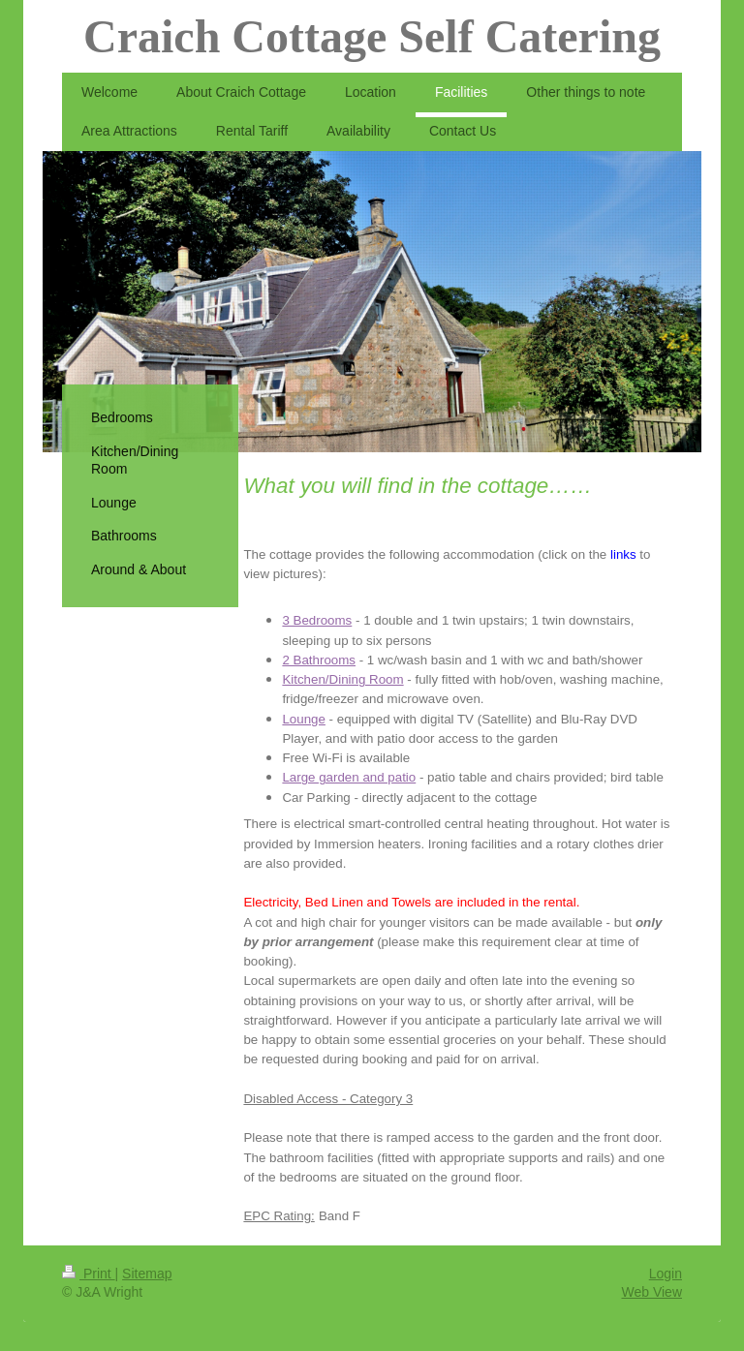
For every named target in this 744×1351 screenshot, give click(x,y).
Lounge (303, 719)
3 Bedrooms (317, 620)
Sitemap (146, 1273)
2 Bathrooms (319, 660)
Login (665, 1273)
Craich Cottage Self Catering (372, 36)
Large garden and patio (349, 777)
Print (88, 1273)
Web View (651, 1292)
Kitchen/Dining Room (342, 679)
